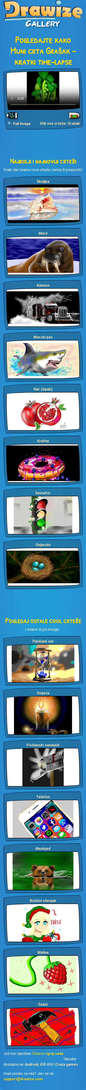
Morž (43, 233)
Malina (43, 952)
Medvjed (43, 849)
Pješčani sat (43, 641)
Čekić (43, 1004)
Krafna (43, 441)
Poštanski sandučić (43, 745)
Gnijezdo (43, 545)
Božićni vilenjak (43, 901)
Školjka (43, 181)
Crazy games (66, 1064)
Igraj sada (54, 1053)
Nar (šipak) (43, 389)
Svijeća (43, 693)
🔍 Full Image (19, 124)
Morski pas (43, 337)
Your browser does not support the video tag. (43, 90)
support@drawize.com (23, 1079)
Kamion (43, 285)
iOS (43, 1064)
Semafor (43, 493)
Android (31, 1064)
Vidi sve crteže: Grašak (60, 123)
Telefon (43, 797)
